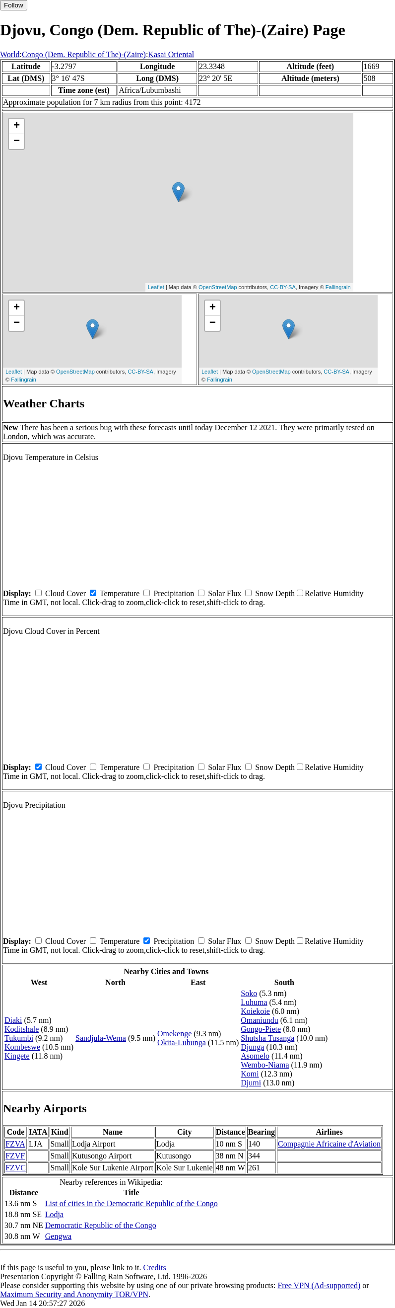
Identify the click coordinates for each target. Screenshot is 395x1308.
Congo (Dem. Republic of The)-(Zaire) (84, 54)
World (10, 54)
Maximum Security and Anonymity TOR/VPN (74, 1294)
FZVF (15, 1156)
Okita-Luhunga (181, 1042)
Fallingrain (338, 287)
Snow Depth (275, 593)
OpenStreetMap (217, 287)
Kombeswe (22, 1047)
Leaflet (156, 287)
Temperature (120, 593)
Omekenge (174, 1033)
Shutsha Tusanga (267, 1038)
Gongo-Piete (261, 1029)
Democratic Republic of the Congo (100, 1225)
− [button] (16, 141)
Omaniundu (259, 1020)
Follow (13, 5)
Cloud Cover (65, 593)
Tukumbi (18, 1038)
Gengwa (58, 1236)
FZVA (15, 1144)
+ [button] (16, 126)
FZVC (15, 1167)
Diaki (13, 1020)
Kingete (17, 1056)
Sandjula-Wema (100, 1038)
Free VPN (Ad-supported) (318, 1285)
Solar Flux (224, 593)
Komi (250, 1074)
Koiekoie (255, 1011)
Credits (154, 1267)
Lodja (54, 1214)
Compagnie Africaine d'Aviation (329, 1144)
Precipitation (173, 593)
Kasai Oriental (171, 54)
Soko (249, 993)
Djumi (251, 1082)
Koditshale (21, 1029)
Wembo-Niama (265, 1065)
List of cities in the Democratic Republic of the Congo (131, 1203)
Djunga (252, 1047)
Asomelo (255, 1056)
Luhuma (254, 1002)
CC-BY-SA (283, 287)
